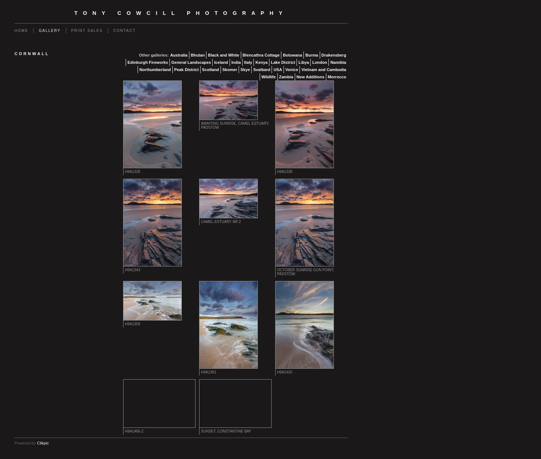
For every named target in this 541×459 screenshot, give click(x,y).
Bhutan (198, 55)
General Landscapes (191, 62)
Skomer (229, 69)
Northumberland (155, 69)
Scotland (210, 69)
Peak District (186, 69)
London (319, 62)
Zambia (286, 77)
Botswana (292, 55)
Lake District (283, 62)
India (236, 62)
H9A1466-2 (134, 431)
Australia (179, 55)
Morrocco (337, 77)
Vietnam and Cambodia (323, 69)
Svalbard (261, 69)
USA (277, 69)
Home (21, 31)
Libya (303, 62)
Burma (311, 55)
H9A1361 (208, 372)
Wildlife (268, 77)
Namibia (338, 62)
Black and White (223, 55)
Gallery (49, 31)
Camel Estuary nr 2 (221, 222)
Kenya (261, 62)
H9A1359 (132, 324)
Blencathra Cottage (261, 55)
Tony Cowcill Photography (181, 13)
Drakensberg (334, 55)
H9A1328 (132, 172)
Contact (124, 31)
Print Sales (87, 31)
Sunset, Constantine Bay (226, 431)
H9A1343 (132, 270)
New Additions (310, 77)
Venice (291, 69)
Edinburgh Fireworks (147, 62)
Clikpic (43, 443)
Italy (248, 62)
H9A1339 (284, 172)
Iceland (221, 62)
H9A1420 (284, 372)
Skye (245, 69)
